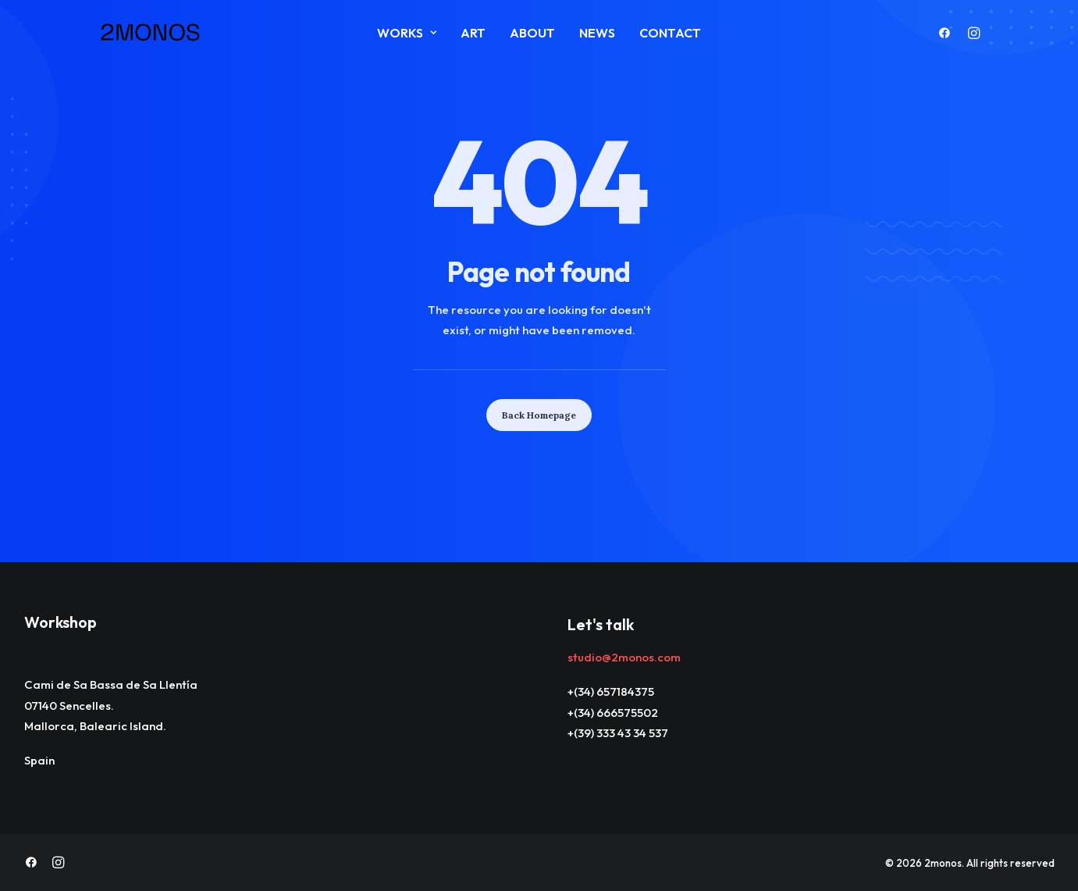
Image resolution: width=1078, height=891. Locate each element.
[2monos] (150, 33)
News (597, 33)
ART (473, 33)
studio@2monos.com (624, 657)
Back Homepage (539, 415)
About (532, 33)
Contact (670, 33)
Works (406, 33)
